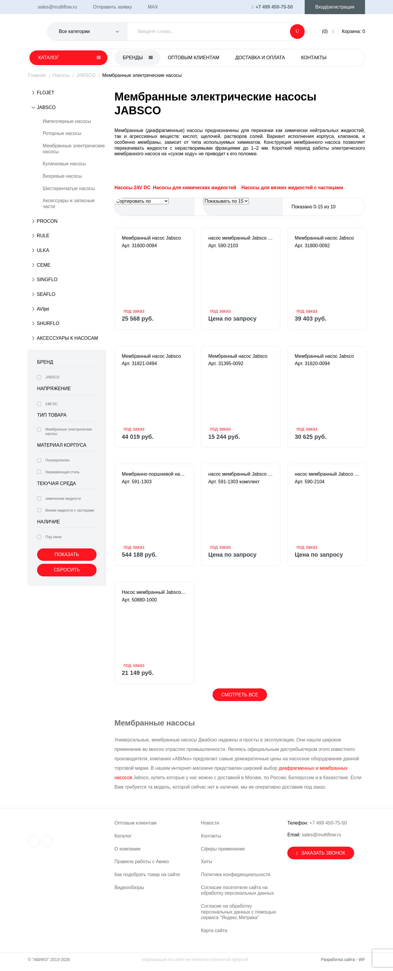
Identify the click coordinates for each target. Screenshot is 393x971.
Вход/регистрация (334, 6)
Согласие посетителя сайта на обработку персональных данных (237, 890)
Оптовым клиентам (193, 57)
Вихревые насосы (62, 176)
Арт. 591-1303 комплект (233, 481)
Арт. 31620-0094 (312, 363)
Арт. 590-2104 (309, 481)
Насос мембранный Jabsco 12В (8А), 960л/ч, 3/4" (154, 592)
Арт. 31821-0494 (139, 363)
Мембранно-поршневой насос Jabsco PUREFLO (154, 474)
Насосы (61, 75)
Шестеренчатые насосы (69, 188)
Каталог (123, 835)
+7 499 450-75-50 (328, 822)
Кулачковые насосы (64, 163)
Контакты (313, 57)
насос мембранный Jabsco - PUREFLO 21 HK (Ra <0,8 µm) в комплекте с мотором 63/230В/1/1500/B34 (240, 474)
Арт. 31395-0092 (225, 363)
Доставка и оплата (260, 57)
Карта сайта (214, 930)
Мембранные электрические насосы (74, 148)
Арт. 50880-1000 (139, 599)
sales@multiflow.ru (321, 834)
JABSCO (86, 75)
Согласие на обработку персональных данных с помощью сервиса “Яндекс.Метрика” (238, 912)
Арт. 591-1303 (137, 481)
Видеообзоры (129, 887)
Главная (37, 75)
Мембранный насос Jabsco (151, 237)
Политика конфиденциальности (236, 874)
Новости (210, 822)
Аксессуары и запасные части (69, 203)
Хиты (206, 861)
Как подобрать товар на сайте (147, 874)
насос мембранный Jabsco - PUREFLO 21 (240, 237)
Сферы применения (223, 848)
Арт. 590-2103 (223, 245)
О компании (127, 848)
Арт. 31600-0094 (139, 245)
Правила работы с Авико (142, 861)
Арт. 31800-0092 (312, 245)
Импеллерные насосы (67, 121)
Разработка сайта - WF (343, 959)
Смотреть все (239, 694)
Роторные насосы (62, 133)
